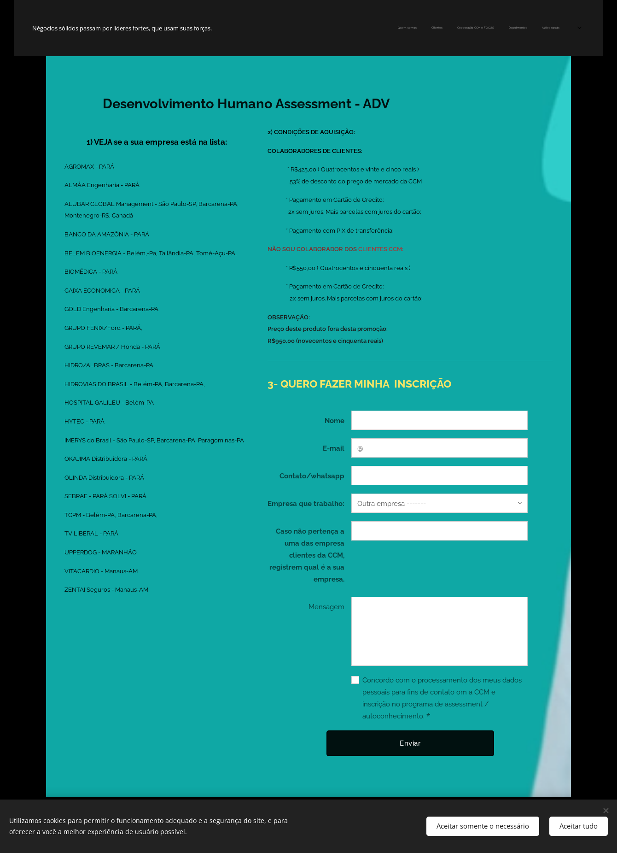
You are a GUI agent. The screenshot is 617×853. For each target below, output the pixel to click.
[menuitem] (366, 28)
